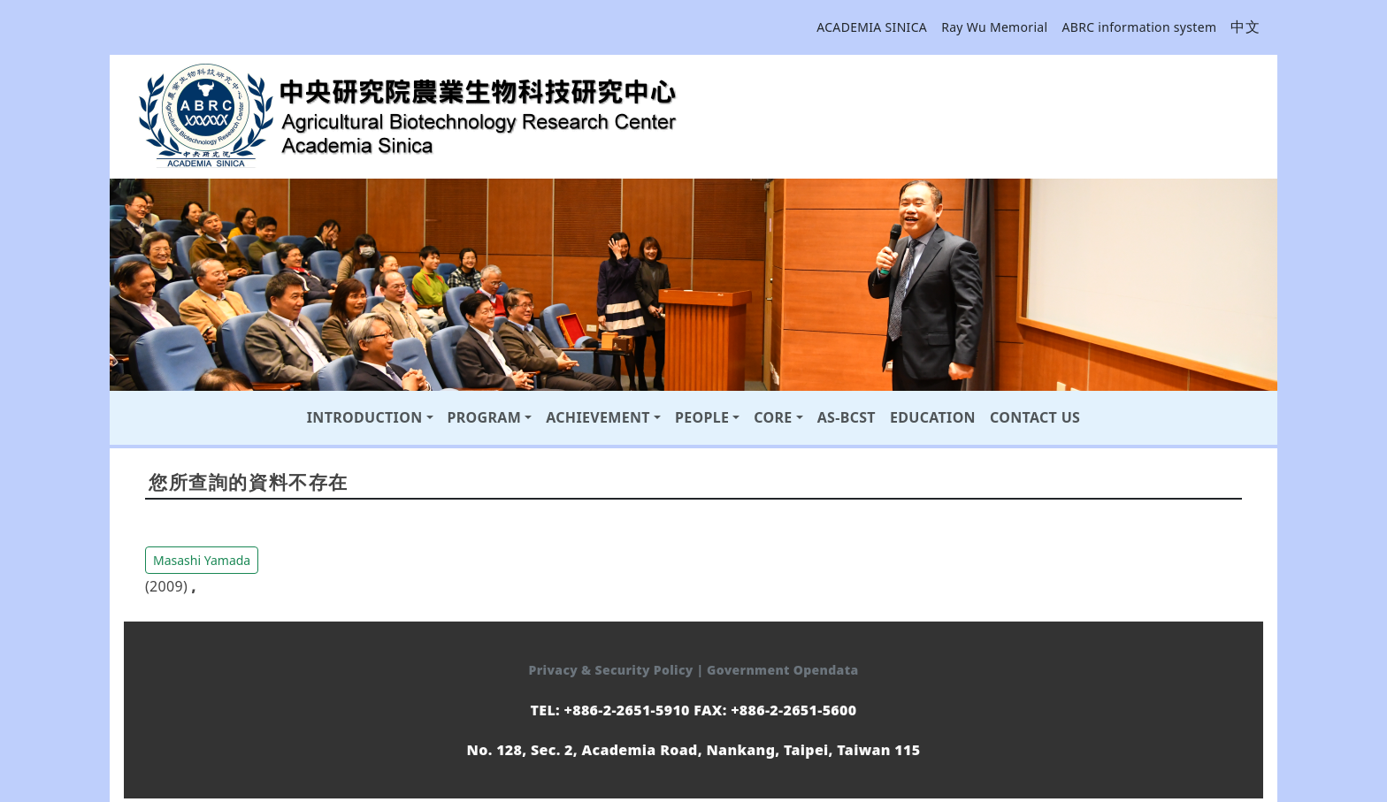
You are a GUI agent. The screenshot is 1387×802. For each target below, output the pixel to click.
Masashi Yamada (201, 560)
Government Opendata (782, 669)
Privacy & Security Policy (613, 669)
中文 (1245, 26)
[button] (201, 559)
